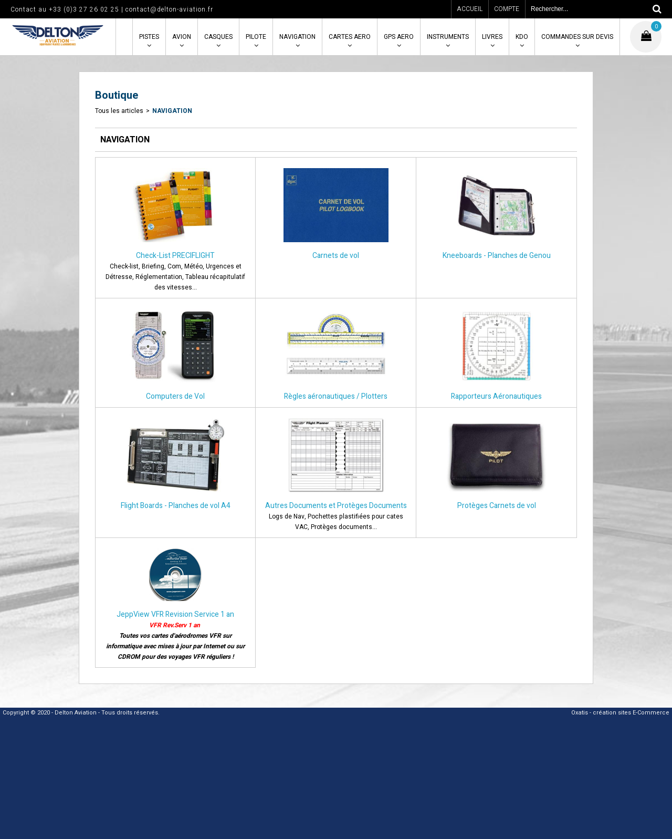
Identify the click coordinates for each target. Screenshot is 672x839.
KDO (522, 37)
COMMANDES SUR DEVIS (577, 37)
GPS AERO (399, 37)
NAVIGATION (297, 37)
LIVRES (492, 37)
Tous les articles (119, 111)
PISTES (149, 37)
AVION (181, 37)
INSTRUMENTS (448, 37)
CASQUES (218, 37)
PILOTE (256, 37)
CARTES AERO (350, 37)
